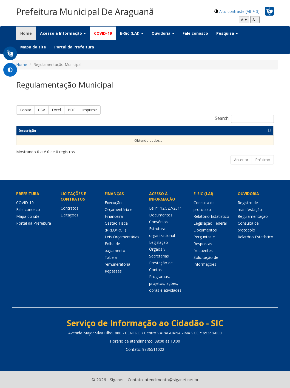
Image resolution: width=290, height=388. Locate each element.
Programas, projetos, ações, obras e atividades (165, 283)
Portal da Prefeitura (74, 47)
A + (244, 19)
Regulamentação (253, 216)
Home (28, 33)
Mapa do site (33, 47)
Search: (244, 119)
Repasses (113, 271)
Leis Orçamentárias (122, 236)
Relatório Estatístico (211, 216)
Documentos (160, 215)
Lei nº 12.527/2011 (165, 208)
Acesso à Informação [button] (63, 33)
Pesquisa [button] (227, 33)
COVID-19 (103, 33)
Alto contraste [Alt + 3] (239, 11)
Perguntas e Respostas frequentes (204, 243)
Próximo (262, 159)
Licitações (69, 215)
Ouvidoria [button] (163, 33)
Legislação (158, 242)
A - (254, 19)
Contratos (69, 208)
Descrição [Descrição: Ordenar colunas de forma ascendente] (27, 130)
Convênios (158, 221)
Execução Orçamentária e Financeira (118, 209)
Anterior (241, 159)
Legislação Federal (210, 223)
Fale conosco (195, 33)
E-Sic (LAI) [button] (131, 33)
